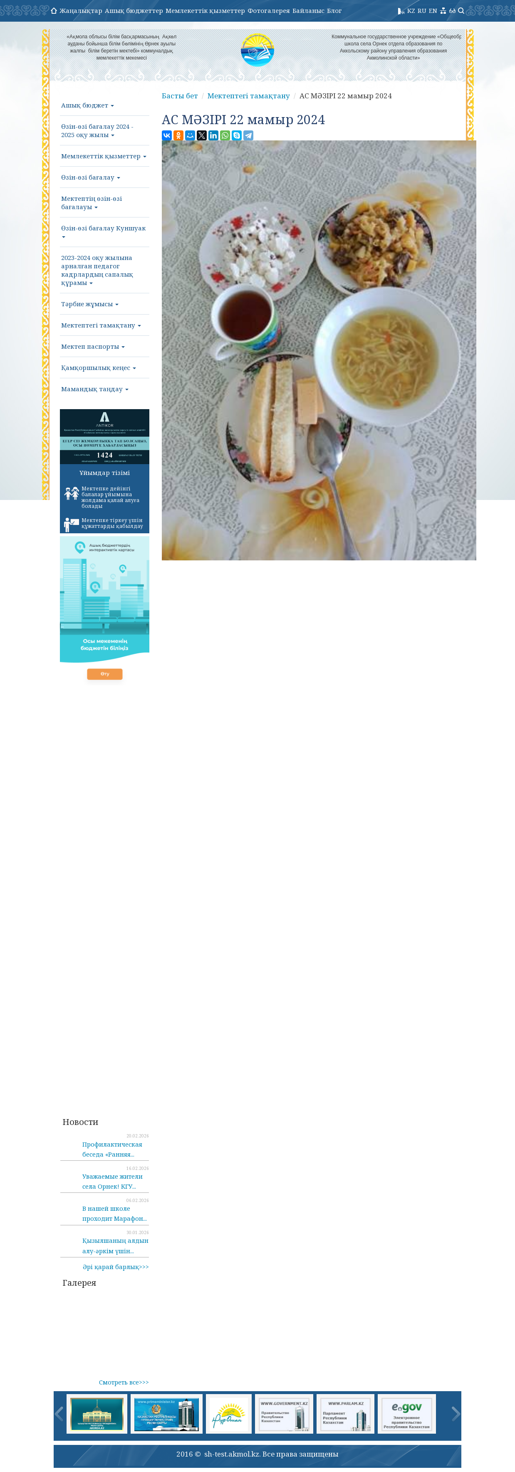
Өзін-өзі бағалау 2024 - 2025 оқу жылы (97, 130)
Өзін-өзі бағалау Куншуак (103, 231)
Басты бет (180, 95)
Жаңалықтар (80, 10)
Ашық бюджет (87, 105)
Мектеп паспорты (93, 346)
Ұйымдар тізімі (104, 472)
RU (422, 10)
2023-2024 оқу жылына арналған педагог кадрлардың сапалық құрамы (97, 270)
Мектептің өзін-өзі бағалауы (91, 202)
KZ (411, 10)
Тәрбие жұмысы (90, 304)
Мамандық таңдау (95, 389)
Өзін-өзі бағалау (90, 177)
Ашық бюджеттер (134, 10)
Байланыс (308, 10)
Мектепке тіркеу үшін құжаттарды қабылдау (103, 524)
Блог (334, 10)
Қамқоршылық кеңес (98, 367)
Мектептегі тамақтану (101, 325)
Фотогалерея (269, 10)
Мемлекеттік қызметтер (205, 10)
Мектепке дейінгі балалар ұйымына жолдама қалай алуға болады (101, 497)
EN (433, 10)
